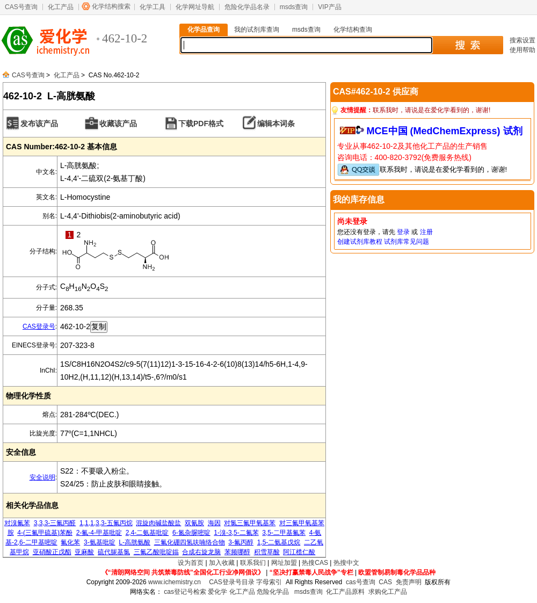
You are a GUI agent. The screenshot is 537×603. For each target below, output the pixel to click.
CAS (385, 582)
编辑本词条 (276, 123)
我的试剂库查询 (256, 29)
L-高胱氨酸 (134, 542)
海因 (214, 523)
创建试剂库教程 (359, 241)
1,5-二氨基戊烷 (279, 542)
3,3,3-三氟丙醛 (55, 523)
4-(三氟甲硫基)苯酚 (44, 532)
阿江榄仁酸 (299, 552)
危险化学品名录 (247, 7)
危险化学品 (273, 591)
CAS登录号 (39, 326)
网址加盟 (284, 562)
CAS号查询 (21, 7)
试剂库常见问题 (406, 241)
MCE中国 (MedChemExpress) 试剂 (445, 131)
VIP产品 (329, 7)
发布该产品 (39, 123)
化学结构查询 (352, 29)
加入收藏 (222, 562)
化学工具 (152, 7)
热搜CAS (315, 562)
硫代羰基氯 (114, 552)
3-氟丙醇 (240, 542)
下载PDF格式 (200, 123)
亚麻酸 (84, 552)
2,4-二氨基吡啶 (147, 532)
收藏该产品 (118, 123)
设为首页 (191, 562)
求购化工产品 (387, 591)
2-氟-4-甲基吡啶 (99, 532)
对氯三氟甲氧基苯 (249, 523)
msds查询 (294, 7)
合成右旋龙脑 (201, 552)
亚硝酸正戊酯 (52, 552)
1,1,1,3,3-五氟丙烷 (106, 523)
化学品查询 (203, 29)
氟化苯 (70, 542)
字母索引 (269, 582)
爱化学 (217, 591)
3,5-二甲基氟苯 (284, 532)
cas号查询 (360, 582)
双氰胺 (194, 523)
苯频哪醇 (237, 552)
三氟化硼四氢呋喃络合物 (189, 542)
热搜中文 (346, 562)
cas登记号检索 (185, 591)
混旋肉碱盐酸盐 (158, 523)
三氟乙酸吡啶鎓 (156, 552)
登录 (403, 232)
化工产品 (61, 7)
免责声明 (409, 582)
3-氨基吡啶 (99, 542)
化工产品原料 (345, 591)
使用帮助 (522, 50)
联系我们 (253, 562)
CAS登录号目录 (232, 582)
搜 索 (467, 45)
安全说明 (42, 477)
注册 (426, 232)
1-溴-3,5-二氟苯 (236, 532)
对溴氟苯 (17, 523)
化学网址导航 (195, 7)
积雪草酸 (267, 552)
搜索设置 (522, 40)
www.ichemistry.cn (174, 582)
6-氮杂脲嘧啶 (191, 532)
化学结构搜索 (111, 6)
